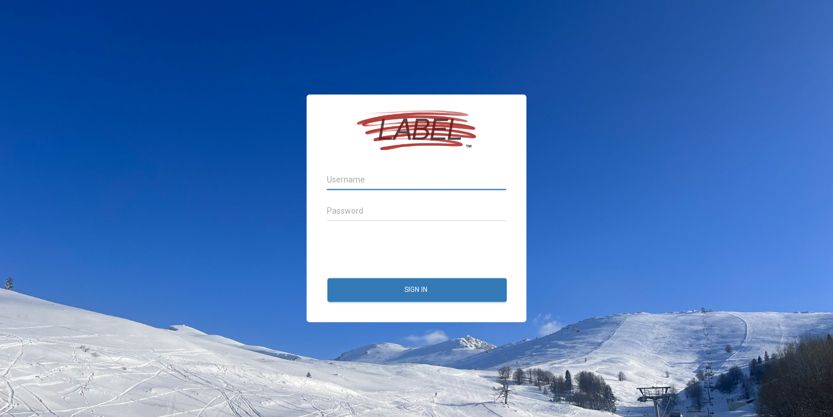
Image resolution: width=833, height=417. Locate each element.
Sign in (416, 290)
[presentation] (415, 250)
